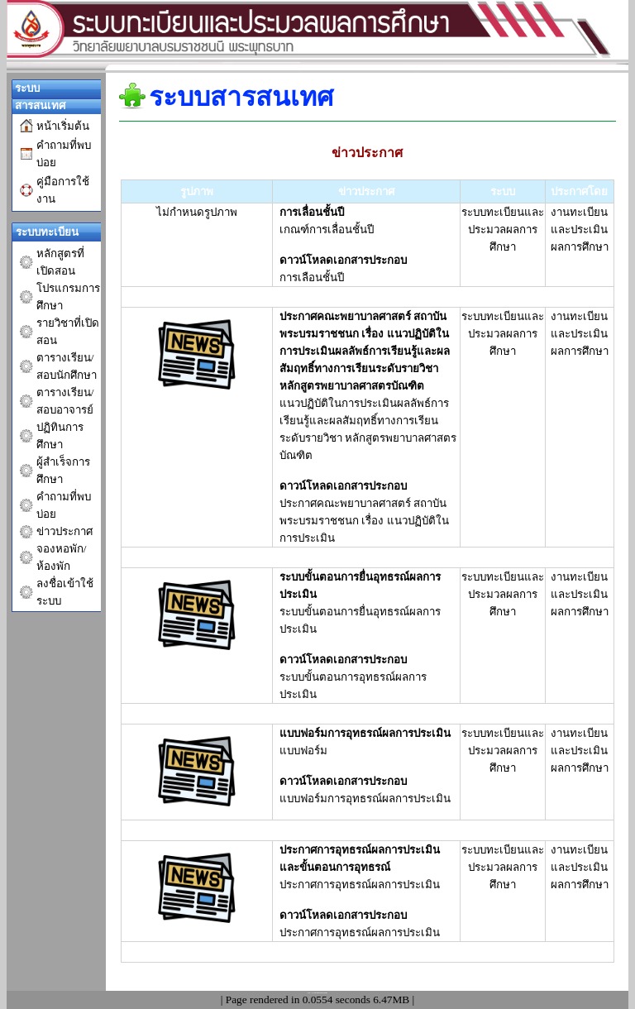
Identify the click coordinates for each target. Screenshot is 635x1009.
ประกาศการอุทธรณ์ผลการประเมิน (359, 932)
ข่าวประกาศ (64, 531)
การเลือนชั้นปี (311, 277)
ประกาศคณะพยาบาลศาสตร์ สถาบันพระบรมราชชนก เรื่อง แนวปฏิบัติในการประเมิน (364, 520)
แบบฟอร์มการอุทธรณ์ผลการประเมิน (365, 798)
